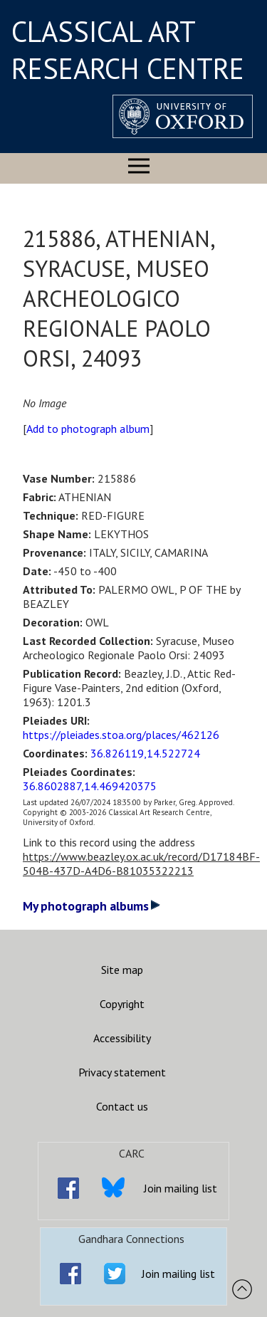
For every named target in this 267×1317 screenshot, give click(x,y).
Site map (122, 969)
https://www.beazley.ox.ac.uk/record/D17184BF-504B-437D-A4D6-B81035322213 (141, 863)
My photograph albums (91, 906)
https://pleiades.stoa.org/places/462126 (121, 735)
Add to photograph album (88, 428)
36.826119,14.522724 (145, 753)
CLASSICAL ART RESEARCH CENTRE (127, 50)
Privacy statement (122, 1072)
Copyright (122, 1004)
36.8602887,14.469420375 (90, 786)
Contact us (122, 1106)
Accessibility (122, 1038)
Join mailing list (180, 1188)
